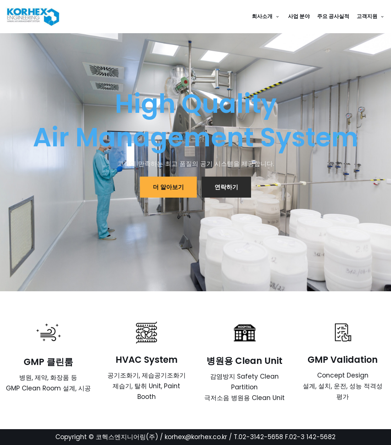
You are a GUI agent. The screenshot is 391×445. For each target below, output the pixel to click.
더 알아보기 (168, 187)
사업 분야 (299, 16)
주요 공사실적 (333, 16)
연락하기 (226, 187)
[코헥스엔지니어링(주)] (35, 17)
